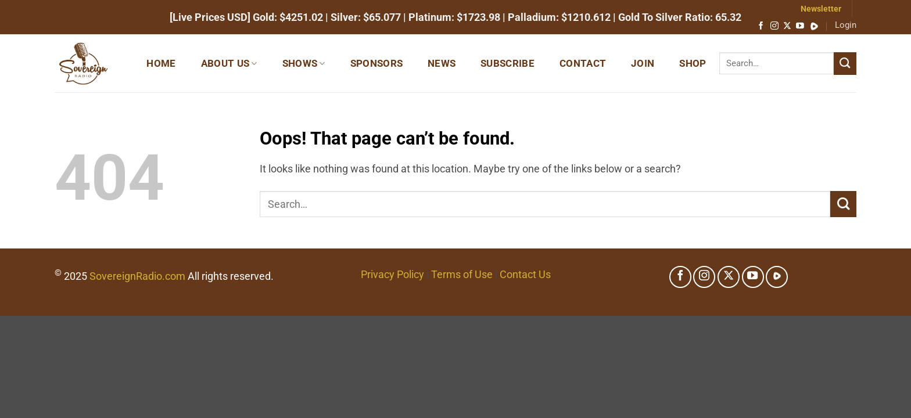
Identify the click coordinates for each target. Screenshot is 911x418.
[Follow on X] (787, 26)
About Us (229, 63)
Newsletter (821, 8)
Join (642, 63)
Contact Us (525, 274)
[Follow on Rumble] (814, 26)
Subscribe (507, 63)
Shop (692, 63)
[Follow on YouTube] (800, 26)
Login (845, 25)
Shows (303, 63)
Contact (582, 63)
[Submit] (845, 63)
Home (160, 63)
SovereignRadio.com (137, 276)
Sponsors (376, 63)
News (442, 63)
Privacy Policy (392, 274)
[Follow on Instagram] (774, 26)
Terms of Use (462, 274)
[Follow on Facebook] (761, 26)
